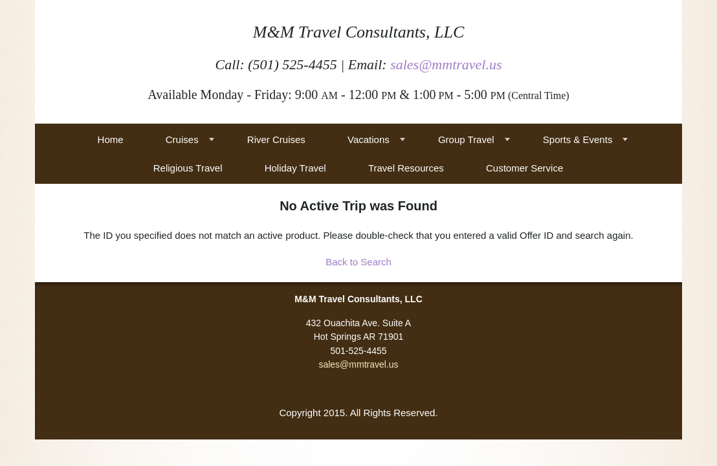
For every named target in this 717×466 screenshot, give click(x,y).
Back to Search (358, 261)
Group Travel (466, 139)
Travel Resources (406, 167)
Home (111, 139)
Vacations (368, 139)
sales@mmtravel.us (446, 64)
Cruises (182, 139)
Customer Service (524, 167)
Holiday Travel (295, 167)
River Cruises (276, 139)
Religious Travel (188, 167)
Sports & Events (578, 139)
